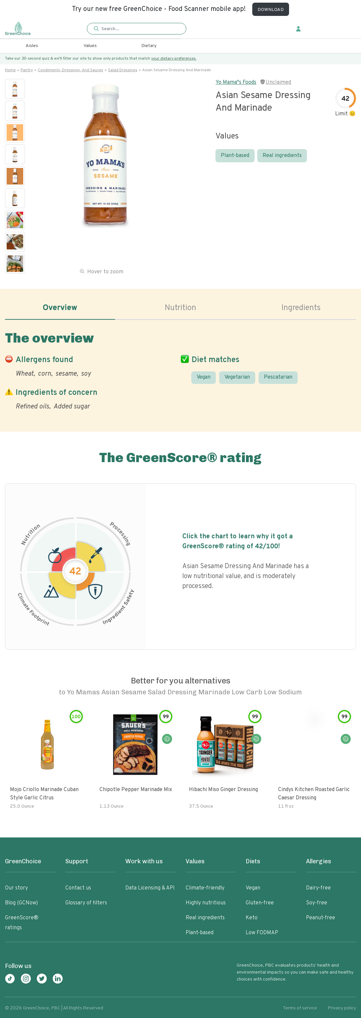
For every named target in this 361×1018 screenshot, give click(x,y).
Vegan (204, 377)
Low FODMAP (262, 933)
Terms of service (300, 1008)
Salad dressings (122, 70)
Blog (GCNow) (21, 903)
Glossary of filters (86, 903)
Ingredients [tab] (301, 308)
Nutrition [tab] (180, 308)
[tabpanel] (180, 369)
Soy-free (316, 903)
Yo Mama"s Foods (235, 82)
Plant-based (235, 155)
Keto (252, 918)
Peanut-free (320, 918)
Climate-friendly (205, 888)
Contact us (78, 888)
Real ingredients (282, 155)
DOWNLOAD (271, 10)
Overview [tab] (60, 308)
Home (10, 70)
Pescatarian (278, 377)
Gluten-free (260, 903)
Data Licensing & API (150, 888)
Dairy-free (318, 888)
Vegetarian (237, 377)
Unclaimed (278, 82)
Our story (16, 888)
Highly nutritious (206, 903)
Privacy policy (342, 1008)
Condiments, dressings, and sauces (70, 70)
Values (90, 46)
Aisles (32, 46)
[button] (136, 29)
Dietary (148, 46)
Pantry (27, 70)
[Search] (139, 29)
